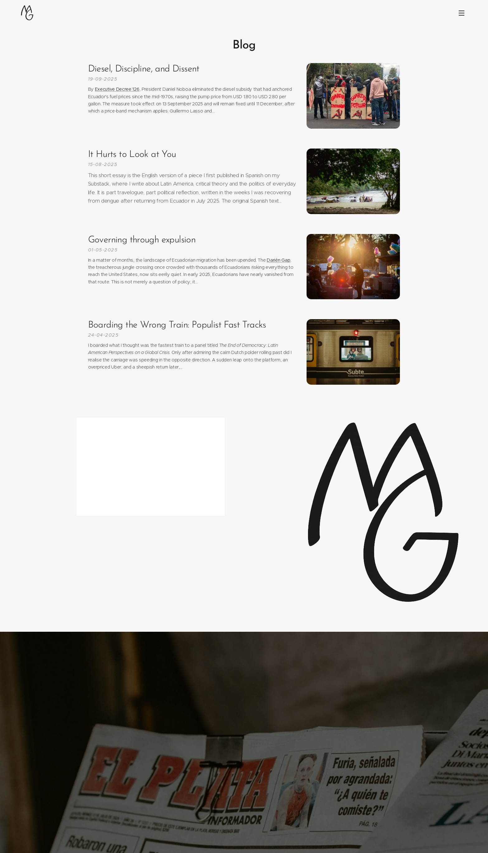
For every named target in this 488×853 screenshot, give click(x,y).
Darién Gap (278, 260)
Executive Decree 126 (117, 89)
